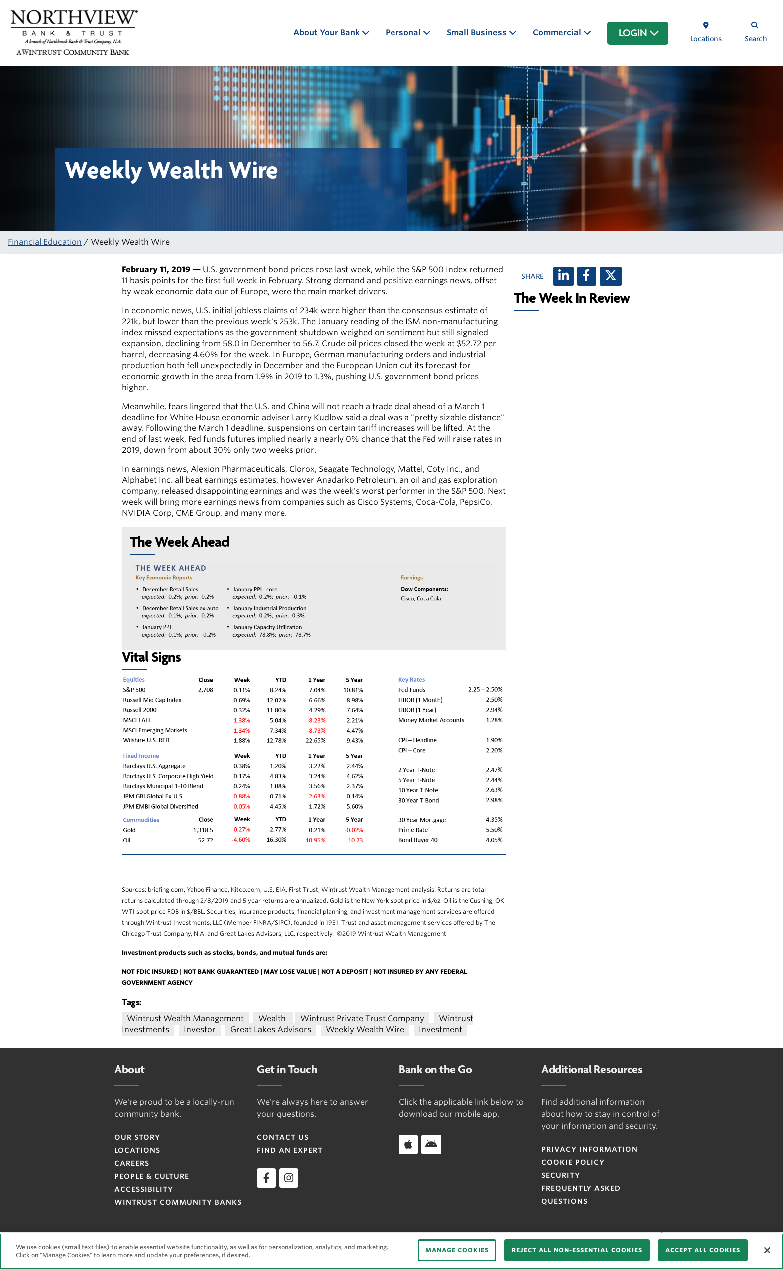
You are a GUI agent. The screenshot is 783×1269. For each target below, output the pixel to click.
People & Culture (151, 1176)
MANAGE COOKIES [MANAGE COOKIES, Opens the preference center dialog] (457, 1250)
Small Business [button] (478, 32)
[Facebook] (586, 276)
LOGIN (639, 33)
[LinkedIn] (563, 276)
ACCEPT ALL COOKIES (702, 1250)
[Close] (767, 1250)
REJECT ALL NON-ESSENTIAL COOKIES (577, 1250)
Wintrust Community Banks (178, 1202)
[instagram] (288, 1177)
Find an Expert (290, 1150)
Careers (131, 1163)
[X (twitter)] (611, 276)
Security (560, 1175)
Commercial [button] (558, 32)
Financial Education (45, 242)
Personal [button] (404, 32)
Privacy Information (589, 1149)
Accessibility (143, 1189)
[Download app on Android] (431, 1144)
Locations (137, 1150)
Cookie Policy (573, 1162)
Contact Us (283, 1137)
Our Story (137, 1137)
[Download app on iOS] (408, 1144)
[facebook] (266, 1177)
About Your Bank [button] (327, 32)
